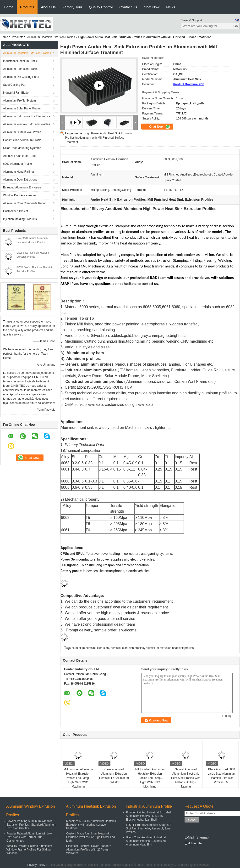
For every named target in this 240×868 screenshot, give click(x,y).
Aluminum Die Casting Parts (21, 77)
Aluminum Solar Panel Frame (22, 108)
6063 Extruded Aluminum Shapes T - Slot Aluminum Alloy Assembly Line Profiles (149, 828)
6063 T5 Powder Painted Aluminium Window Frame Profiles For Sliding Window (29, 849)
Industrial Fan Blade (16, 92)
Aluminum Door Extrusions (20, 179)
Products (27, 7)
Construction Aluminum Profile (22, 140)
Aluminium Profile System (19, 100)
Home (8, 7)
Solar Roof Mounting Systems (22, 148)
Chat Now (151, 7)
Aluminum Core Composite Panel (24, 203)
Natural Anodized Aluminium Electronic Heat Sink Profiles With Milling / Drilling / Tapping (186, 778)
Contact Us (128, 7)
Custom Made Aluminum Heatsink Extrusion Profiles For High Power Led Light (90, 837)
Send (192, 820)
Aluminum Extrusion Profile (20, 69)
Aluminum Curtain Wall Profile (22, 132)
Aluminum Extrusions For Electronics (26, 116)
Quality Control (101, 7)
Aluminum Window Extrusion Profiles (26, 124)
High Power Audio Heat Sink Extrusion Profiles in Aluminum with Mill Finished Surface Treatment (99, 138)
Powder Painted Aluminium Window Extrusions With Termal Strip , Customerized (29, 837)
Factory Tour (72, 7)
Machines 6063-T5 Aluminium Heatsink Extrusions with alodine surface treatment (91, 824)
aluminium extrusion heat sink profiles (170, 648)
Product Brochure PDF (188, 84)
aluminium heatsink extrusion (90, 648)
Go (235, 26)
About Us (48, 7)
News (170, 7)
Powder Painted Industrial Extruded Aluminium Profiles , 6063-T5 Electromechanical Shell (148, 816)
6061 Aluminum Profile (17, 163)
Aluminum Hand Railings (18, 171)
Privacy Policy (36, 865)
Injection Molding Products (20, 219)
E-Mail (189, 837)
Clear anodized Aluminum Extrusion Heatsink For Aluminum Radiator (114, 776)
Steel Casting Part (14, 84)
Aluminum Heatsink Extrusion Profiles (51, 37)
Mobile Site (193, 843)
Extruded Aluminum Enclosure (22, 187)
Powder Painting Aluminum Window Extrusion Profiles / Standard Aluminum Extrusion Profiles (31, 824)
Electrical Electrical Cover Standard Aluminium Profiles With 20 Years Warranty (88, 849)
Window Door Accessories (19, 195)
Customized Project (15, 211)
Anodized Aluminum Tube (19, 156)
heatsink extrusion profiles (127, 648)
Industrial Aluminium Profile (20, 61)
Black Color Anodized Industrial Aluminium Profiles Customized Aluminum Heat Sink (146, 841)
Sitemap (202, 837)
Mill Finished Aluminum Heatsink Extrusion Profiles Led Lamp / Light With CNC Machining (78, 778)
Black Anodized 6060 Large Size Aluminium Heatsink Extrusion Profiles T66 (221, 776)
